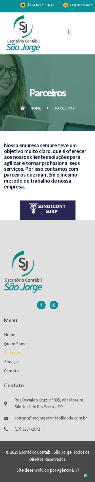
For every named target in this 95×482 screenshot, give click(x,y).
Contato (11, 371)
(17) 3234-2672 (81, 5)
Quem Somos (16, 344)
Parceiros (12, 352)
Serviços (12, 362)
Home (9, 334)
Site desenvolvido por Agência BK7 (47, 470)
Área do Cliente (40, 5)
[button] (69, 32)
